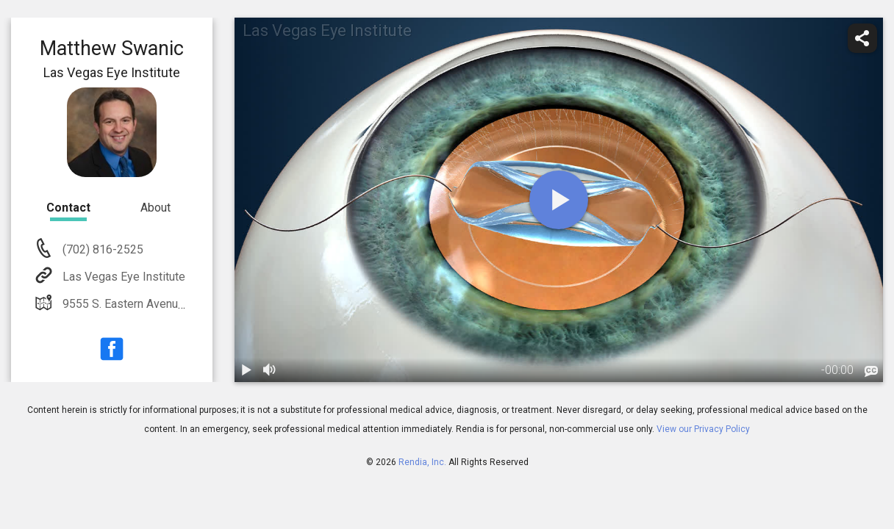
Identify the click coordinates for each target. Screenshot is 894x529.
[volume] (270, 370)
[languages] (871, 372)
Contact (68, 208)
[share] (862, 38)
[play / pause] (246, 370)
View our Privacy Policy (703, 429)
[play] (558, 199)
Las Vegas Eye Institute (122, 277)
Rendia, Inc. (422, 462)
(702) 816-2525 (101, 249)
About (155, 208)
